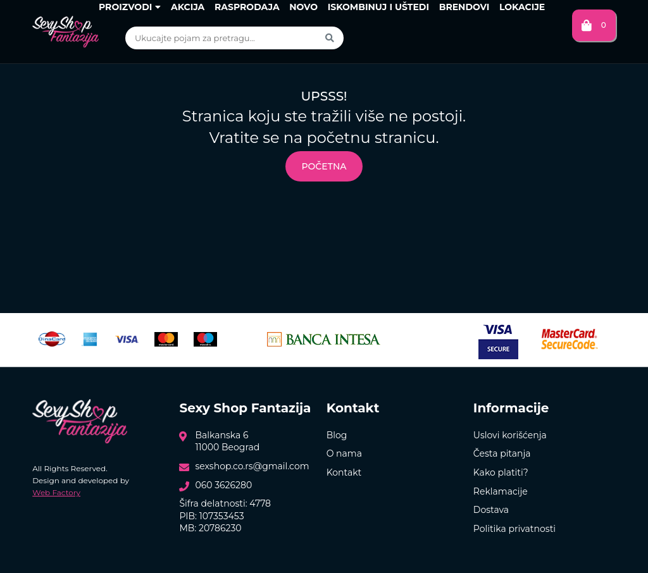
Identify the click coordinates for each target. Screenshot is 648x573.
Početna (323, 166)
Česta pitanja (502, 453)
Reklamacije (500, 491)
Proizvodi (130, 7)
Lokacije (522, 7)
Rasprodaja (247, 7)
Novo (303, 7)
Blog (337, 435)
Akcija (187, 7)
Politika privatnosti (514, 528)
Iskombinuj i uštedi (378, 7)
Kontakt (344, 472)
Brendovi (464, 7)
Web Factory (56, 492)
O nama (344, 453)
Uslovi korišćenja (510, 435)
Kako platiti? (500, 472)
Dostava (491, 509)
